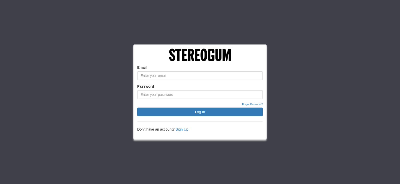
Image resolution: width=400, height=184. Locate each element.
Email (142, 67)
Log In (200, 112)
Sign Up (182, 129)
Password (145, 86)
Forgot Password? (252, 104)
